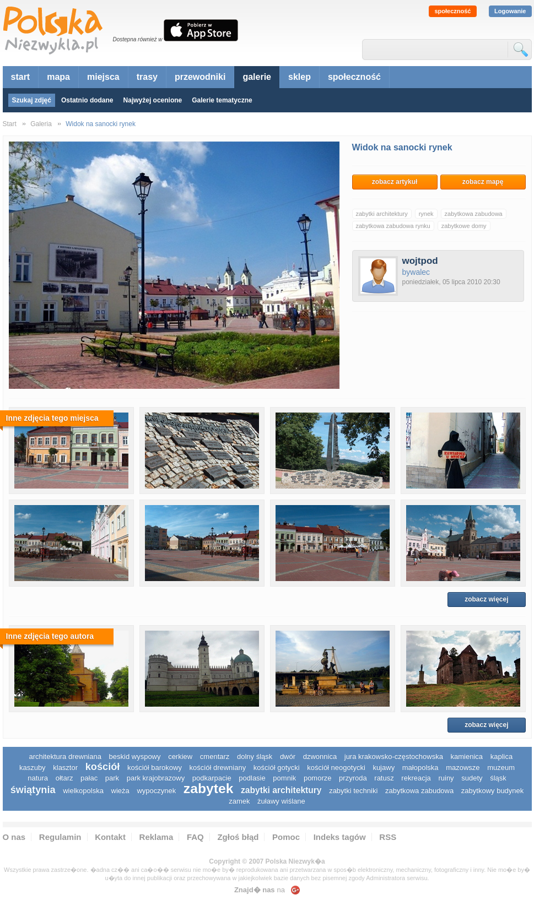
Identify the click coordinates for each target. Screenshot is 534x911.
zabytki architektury (382, 213)
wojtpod (420, 261)
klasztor (65, 767)
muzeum (501, 767)
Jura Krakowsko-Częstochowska (393, 756)
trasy (147, 77)
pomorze (318, 778)
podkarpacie (211, 778)
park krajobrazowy (156, 778)
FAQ (195, 837)
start (20, 77)
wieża (120, 791)
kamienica (467, 756)
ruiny (446, 778)
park (112, 778)
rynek (426, 213)
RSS (387, 837)
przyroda (353, 778)
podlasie (252, 778)
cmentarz (214, 756)
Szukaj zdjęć (31, 100)
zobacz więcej (486, 599)
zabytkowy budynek (492, 791)
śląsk (498, 778)
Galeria (41, 124)
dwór (287, 756)
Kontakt (110, 837)
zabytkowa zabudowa (474, 213)
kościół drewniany (218, 767)
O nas (14, 837)
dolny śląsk (254, 756)
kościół (102, 766)
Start (10, 124)
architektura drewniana (65, 756)
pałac (89, 778)
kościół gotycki (276, 767)
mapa (58, 77)
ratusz (383, 778)
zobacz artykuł (395, 182)
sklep (299, 77)
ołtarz (64, 778)
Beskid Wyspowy (135, 756)
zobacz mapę (483, 182)
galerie (256, 77)
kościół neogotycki (336, 767)
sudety (471, 778)
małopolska (420, 767)
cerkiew (180, 756)
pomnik (284, 778)
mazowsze (462, 767)
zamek (239, 801)
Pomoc (286, 837)
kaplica (501, 756)
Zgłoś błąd (237, 837)
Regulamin (60, 837)
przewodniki (200, 77)
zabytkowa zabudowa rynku (393, 226)
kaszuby (32, 767)
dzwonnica (320, 756)
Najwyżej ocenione (152, 100)
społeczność (452, 11)
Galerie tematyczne (222, 100)
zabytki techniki (353, 791)
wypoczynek (156, 791)
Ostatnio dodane (87, 100)
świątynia (33, 789)
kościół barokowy (154, 767)
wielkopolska (83, 791)
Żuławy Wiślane (281, 801)
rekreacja (415, 778)
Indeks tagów (340, 837)
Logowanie (510, 11)
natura (38, 778)
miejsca (103, 77)
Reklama (156, 837)
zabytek (209, 788)
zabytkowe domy (464, 226)
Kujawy (384, 767)
